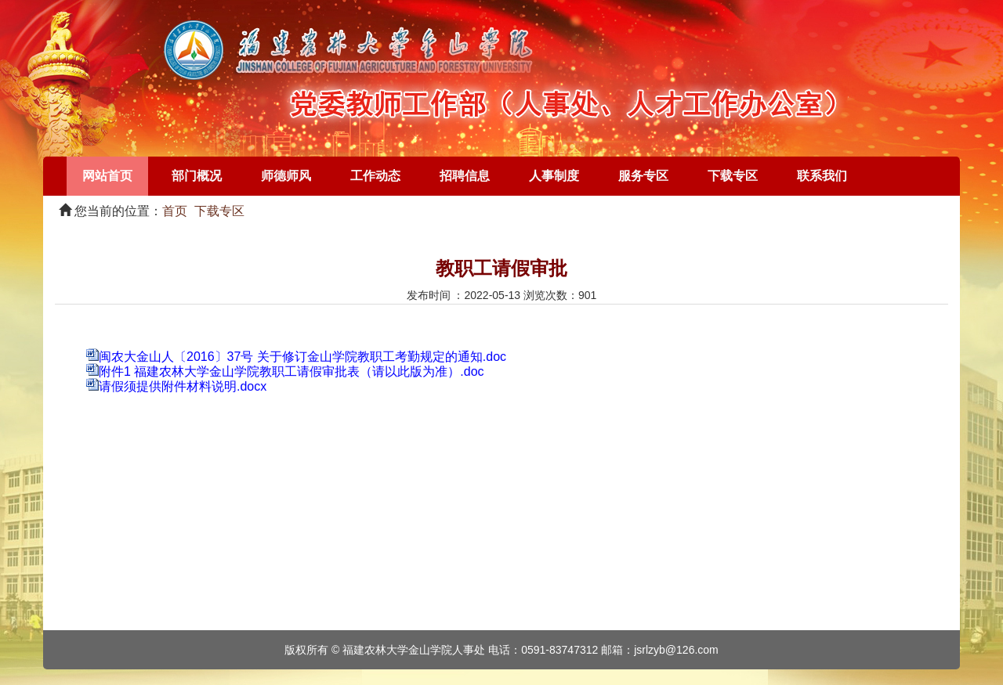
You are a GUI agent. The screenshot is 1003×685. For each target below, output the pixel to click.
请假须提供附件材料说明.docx (182, 386)
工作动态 (375, 175)
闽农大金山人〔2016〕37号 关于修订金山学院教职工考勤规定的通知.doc (302, 356)
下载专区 (733, 175)
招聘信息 (465, 175)
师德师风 (286, 175)
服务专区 (643, 175)
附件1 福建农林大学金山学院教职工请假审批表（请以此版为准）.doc (291, 371)
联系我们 (822, 175)
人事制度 (554, 175)
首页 (174, 211)
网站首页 (107, 175)
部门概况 (197, 175)
